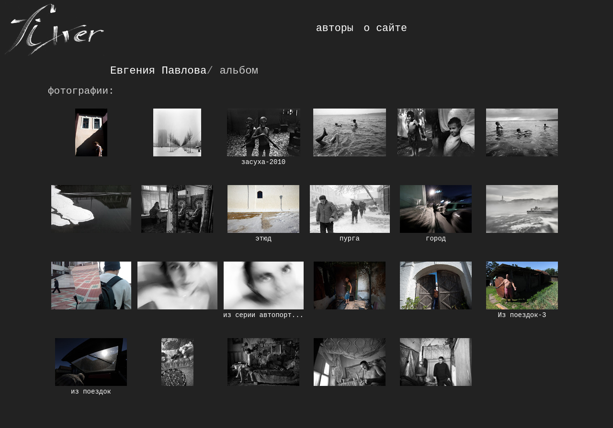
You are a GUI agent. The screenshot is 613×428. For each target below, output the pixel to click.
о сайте (385, 28)
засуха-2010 (263, 162)
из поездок (91, 391)
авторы (334, 28)
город (436, 238)
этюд (263, 238)
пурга (350, 238)
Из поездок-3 (522, 315)
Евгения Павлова (158, 71)
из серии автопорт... (263, 315)
